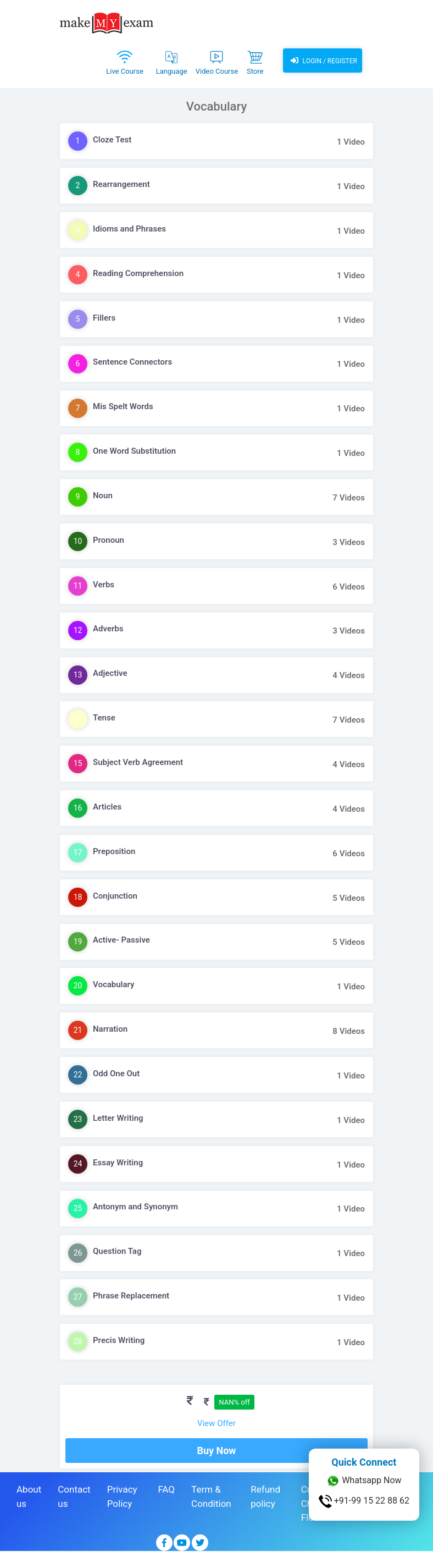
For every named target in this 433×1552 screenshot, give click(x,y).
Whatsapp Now (363, 1481)
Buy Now (216, 1450)
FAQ (166, 1489)
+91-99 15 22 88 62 (364, 1501)
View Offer (216, 1423)
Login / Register (322, 60)
